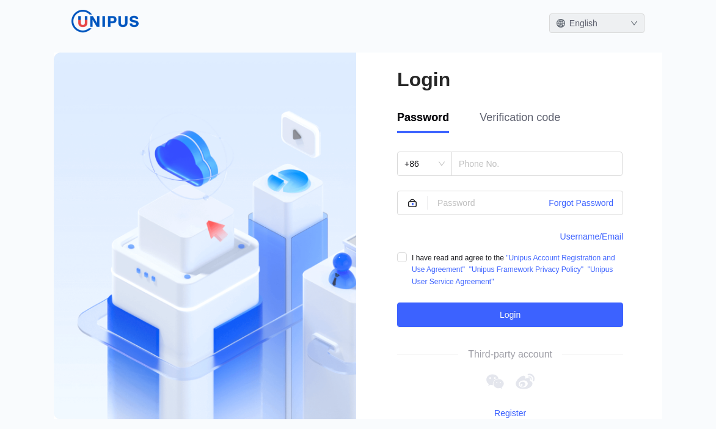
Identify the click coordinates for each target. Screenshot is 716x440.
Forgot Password (581, 203)
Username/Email (591, 236)
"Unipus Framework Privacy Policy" (526, 269)
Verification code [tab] (520, 117)
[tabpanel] (510, 239)
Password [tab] (423, 117)
